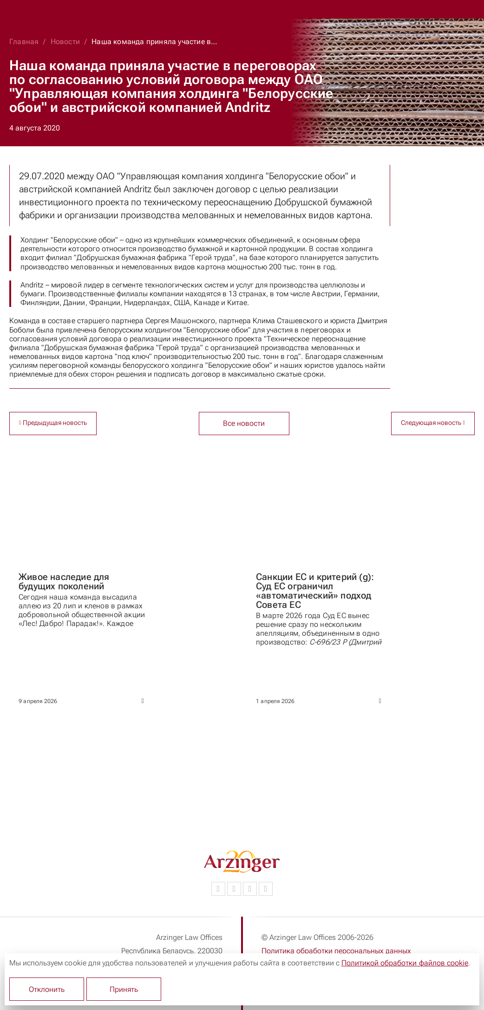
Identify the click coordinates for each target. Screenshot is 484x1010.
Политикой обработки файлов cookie (404, 962)
